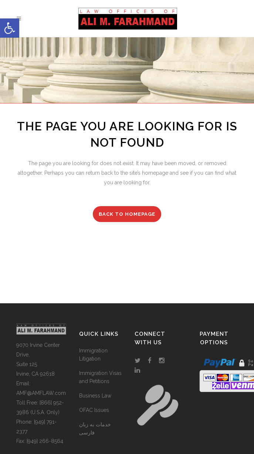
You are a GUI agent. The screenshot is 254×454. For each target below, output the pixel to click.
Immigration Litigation (93, 355)
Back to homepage (127, 214)
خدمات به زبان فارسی (95, 428)
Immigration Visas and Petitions (100, 377)
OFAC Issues (94, 410)
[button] (9, 28)
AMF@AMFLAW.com (41, 393)
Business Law (95, 396)
